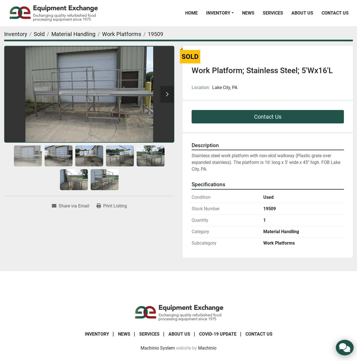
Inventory (218, 13)
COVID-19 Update (218, 334)
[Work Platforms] (121, 34)
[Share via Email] (70, 206)
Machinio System (158, 348)
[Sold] (39, 34)
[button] (220, 13)
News (248, 13)
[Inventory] (15, 34)
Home (191, 13)
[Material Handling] (73, 34)
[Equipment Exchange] (178, 312)
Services (273, 13)
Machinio (207, 348)
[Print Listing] (112, 206)
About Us (302, 13)
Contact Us (335, 13)
